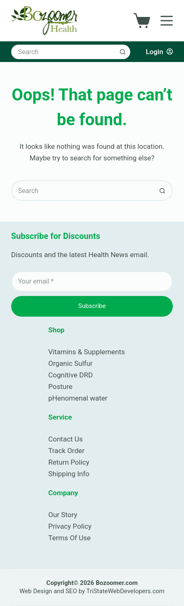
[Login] (159, 51)
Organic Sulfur (70, 363)
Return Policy (68, 462)
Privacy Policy (70, 526)
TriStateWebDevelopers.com (125, 591)
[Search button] (123, 52)
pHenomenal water (78, 398)
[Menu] (166, 20)
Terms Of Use (69, 538)
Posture (60, 386)
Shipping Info (69, 474)
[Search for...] (63, 52)
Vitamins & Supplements (86, 352)
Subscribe (91, 306)
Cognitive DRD (70, 375)
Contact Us (65, 439)
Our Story (62, 515)
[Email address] (92, 281)
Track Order (66, 450)
